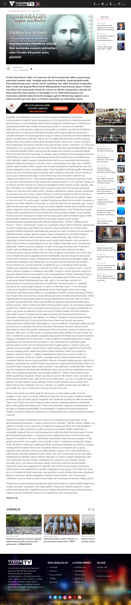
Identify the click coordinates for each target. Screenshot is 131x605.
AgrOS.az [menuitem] (78, 578)
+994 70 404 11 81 (105, 570)
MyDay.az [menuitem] (78, 582)
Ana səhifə (12, 11)
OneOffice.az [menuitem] (80, 567)
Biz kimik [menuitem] (54, 582)
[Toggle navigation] (5, 4)
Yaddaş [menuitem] (53, 578)
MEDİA (16, 70)
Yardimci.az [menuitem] (79, 574)
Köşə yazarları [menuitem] (56, 574)
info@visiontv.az (104, 579)
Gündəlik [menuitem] (54, 567)
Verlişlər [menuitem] (53, 571)
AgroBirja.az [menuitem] (79, 571)
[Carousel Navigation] (91, 509)
